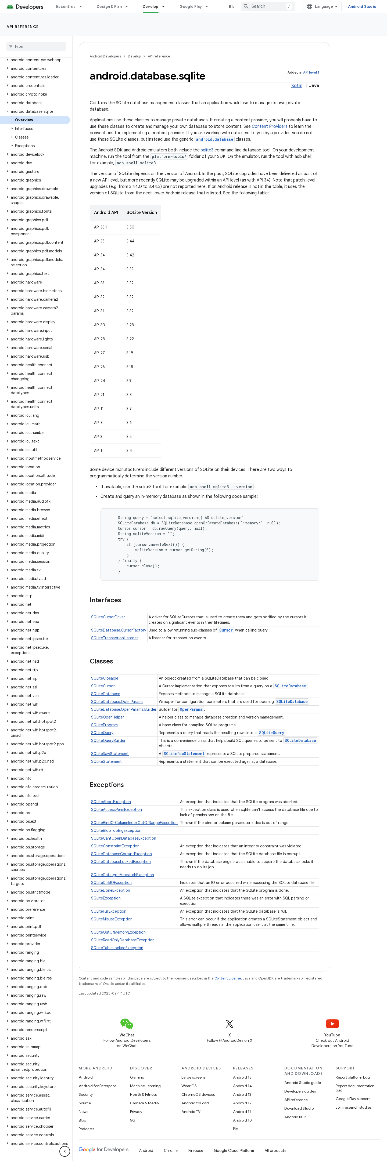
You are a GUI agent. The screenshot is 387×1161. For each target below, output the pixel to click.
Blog (233, 6)
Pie (235, 1128)
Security (86, 1094)
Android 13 (242, 1094)
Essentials (66, 6)
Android (86, 1077)
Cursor (226, 630)
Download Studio (299, 1108)
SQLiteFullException (108, 911)
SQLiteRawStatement (110, 753)
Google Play (191, 6)
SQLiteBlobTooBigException (116, 830)
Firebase (195, 1150)
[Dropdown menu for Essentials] (83, 6)
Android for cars (195, 1103)
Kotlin (296, 85)
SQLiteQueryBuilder (108, 740)
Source (85, 1103)
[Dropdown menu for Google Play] (209, 6)
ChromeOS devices (198, 1094)
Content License (227, 978)
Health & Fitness (143, 1094)
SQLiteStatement (106, 761)
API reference (22, 26)
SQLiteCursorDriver (108, 617)
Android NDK (295, 1117)
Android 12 (242, 1103)
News (83, 1111)
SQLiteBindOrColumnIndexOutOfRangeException (134, 822)
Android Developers (105, 56)
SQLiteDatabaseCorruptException (121, 853)
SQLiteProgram (104, 725)
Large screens (193, 1077)
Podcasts (86, 1128)
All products (275, 1150)
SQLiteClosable (104, 678)
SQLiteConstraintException (115, 846)
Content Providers (270, 126)
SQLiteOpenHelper (107, 717)
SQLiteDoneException (110, 890)
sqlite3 (207, 150)
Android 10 (242, 1120)
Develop (134, 56)
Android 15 (242, 1077)
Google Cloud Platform (234, 1150)
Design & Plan (109, 6)
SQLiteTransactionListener (114, 638)
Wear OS (189, 1085)
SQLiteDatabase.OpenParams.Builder (123, 709)
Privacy (136, 1111)
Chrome (171, 1150)
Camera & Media (144, 1103)
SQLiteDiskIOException (111, 882)
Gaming (137, 1077)
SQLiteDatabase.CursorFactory (118, 630)
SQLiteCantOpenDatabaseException (123, 838)
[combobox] (268, 6)
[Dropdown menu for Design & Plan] (129, 6)
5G (132, 1120)
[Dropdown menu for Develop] (166, 6)
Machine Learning (145, 1085)
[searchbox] (36, 46)
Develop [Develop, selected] (151, 6)
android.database (214, 139)
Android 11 (242, 1111)
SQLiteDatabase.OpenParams (117, 701)
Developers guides (300, 1091)
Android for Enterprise (97, 1085)
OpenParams (191, 709)
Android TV (190, 1111)
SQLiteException (106, 898)
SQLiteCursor (103, 686)
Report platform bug (353, 1077)
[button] (35, 60)
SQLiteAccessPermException (116, 809)
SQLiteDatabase (290, 685)
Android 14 (242, 1085)
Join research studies (353, 1107)
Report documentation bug (355, 1088)
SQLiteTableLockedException (117, 947)
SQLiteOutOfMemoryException (118, 932)
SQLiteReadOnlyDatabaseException (123, 940)
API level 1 (311, 72)
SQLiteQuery (102, 732)
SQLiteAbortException (111, 801)
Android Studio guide (302, 1082)
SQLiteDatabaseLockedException (121, 861)
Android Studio (362, 6)
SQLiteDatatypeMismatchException (122, 874)
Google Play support (353, 1098)
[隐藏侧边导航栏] (64, 1151)
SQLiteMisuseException (111, 919)
